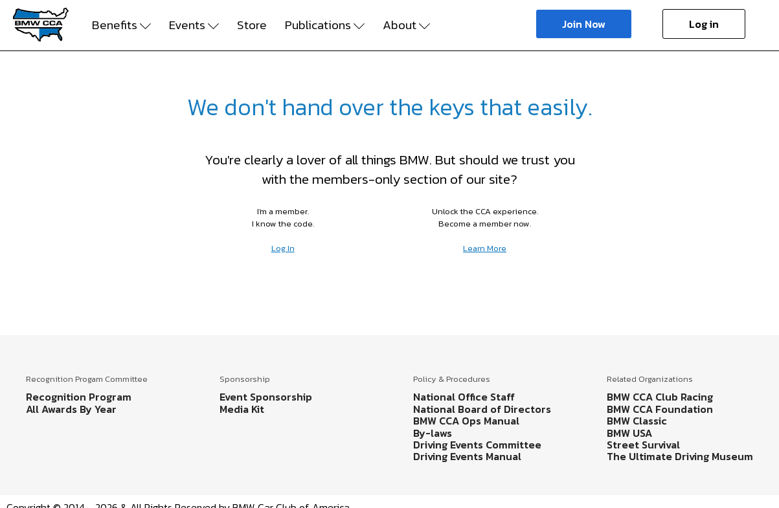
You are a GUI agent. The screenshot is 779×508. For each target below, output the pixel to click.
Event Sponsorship (266, 396)
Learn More (484, 248)
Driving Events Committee (477, 444)
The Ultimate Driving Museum (680, 456)
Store (252, 25)
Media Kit (242, 409)
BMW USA (629, 433)
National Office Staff (464, 396)
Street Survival (643, 444)
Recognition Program (78, 396)
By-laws (432, 433)
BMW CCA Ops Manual (466, 420)
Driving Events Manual (467, 456)
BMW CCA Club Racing (660, 396)
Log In (283, 248)
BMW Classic (637, 420)
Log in (704, 24)
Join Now (583, 24)
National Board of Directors (482, 409)
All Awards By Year (71, 409)
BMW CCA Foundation (660, 409)
